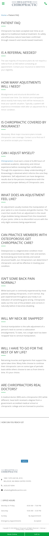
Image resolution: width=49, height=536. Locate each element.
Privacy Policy (20, 529)
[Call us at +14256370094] (45, 3)
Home (4, 15)
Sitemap (42, 528)
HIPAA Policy (29, 529)
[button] (3, 3)
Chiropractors (7, 161)
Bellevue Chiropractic (20, 528)
